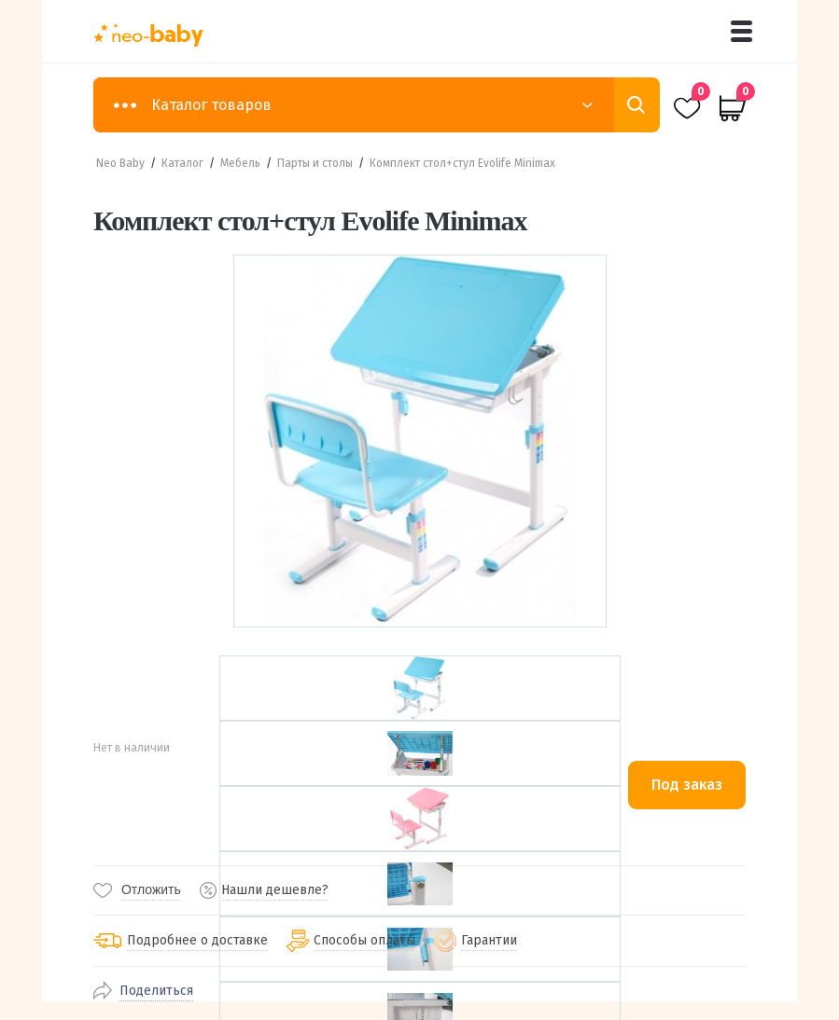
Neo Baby (120, 163)
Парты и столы (315, 163)
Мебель (240, 163)
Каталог (182, 163)
